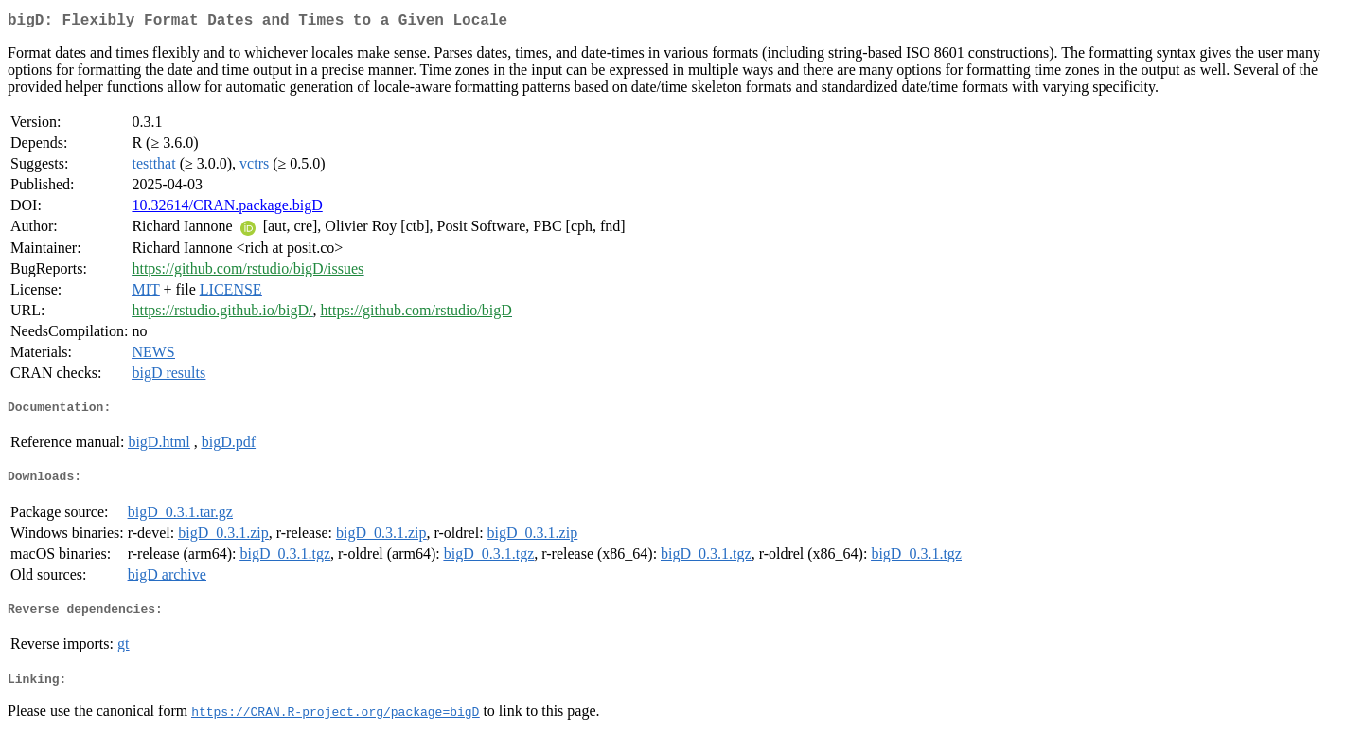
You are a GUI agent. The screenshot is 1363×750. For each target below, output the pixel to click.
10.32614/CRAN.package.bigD (227, 209)
